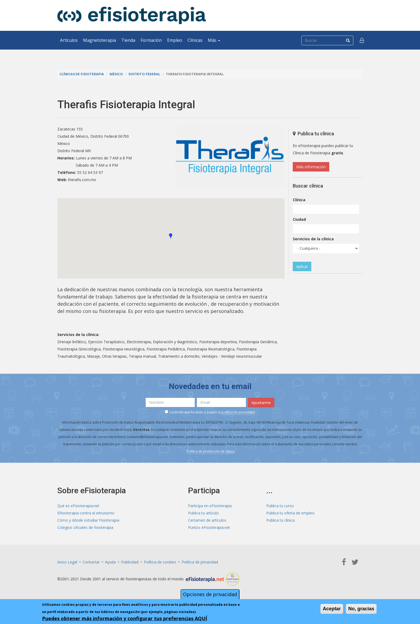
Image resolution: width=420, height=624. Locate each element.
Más (214, 40)
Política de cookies (160, 562)
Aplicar (302, 266)
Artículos (69, 40)
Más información (311, 166)
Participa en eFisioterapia (210, 505)
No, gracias (361, 608)
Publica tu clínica (280, 520)
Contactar (91, 562)
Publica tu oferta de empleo (290, 512)
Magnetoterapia (99, 40)
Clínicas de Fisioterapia (81, 74)
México (116, 74)
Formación (151, 40)
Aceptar (332, 608)
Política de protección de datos (210, 451)
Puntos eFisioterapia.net (209, 527)
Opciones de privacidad (210, 594)
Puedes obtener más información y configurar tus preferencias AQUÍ (124, 618)
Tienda (128, 40)
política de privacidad (238, 412)
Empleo (174, 40)
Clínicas (195, 40)
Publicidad (129, 562)
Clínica (299, 199)
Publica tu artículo (203, 512)
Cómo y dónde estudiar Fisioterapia (88, 520)
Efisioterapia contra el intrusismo (85, 512)
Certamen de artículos (207, 520)
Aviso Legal (67, 562)
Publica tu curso (280, 505)
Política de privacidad (200, 562)
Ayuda (110, 562)
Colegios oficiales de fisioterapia (85, 527)
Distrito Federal (144, 74)
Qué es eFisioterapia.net (78, 505)
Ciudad (299, 219)
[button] (362, 40)
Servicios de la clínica (313, 238)
